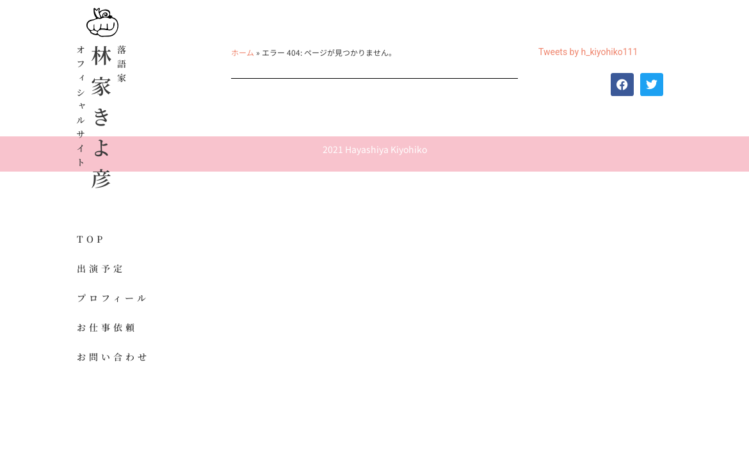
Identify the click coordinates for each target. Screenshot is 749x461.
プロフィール (113, 297)
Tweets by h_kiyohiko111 (588, 52)
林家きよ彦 (101, 121)
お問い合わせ (113, 356)
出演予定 (101, 268)
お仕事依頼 (107, 327)
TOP (91, 238)
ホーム (242, 52)
